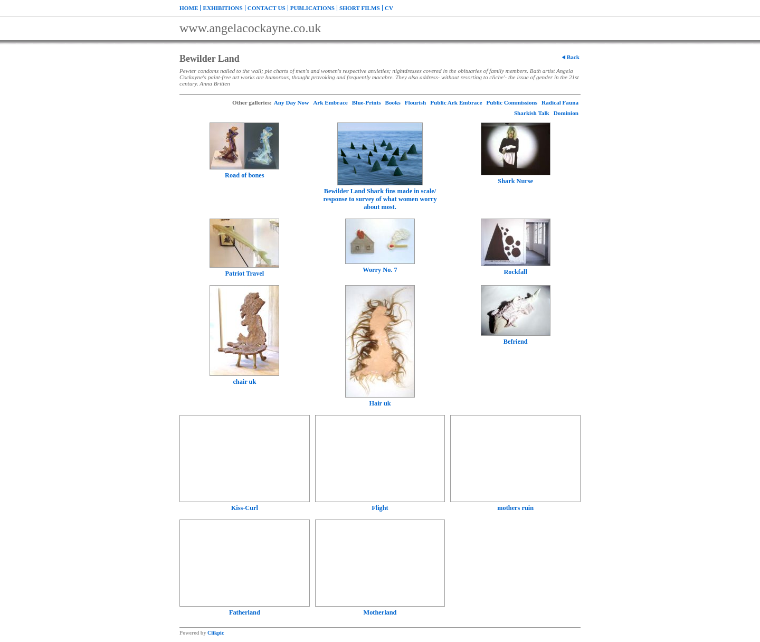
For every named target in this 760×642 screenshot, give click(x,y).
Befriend (516, 341)
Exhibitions (222, 8)
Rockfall (515, 272)
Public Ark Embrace (456, 102)
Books (393, 102)
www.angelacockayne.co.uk (250, 28)
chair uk (244, 381)
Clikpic (215, 633)
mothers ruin (515, 508)
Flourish (415, 102)
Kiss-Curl (244, 508)
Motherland (380, 612)
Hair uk (380, 403)
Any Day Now (291, 102)
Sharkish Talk (531, 113)
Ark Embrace (330, 102)
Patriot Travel (244, 273)
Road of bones (244, 175)
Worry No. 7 (380, 269)
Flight (380, 508)
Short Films (359, 8)
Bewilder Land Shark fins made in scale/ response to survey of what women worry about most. (379, 199)
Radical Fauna (560, 102)
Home (188, 8)
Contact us (267, 8)
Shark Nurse (515, 181)
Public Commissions (511, 102)
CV (389, 8)
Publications (312, 8)
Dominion (566, 113)
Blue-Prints (366, 102)
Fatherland (244, 612)
